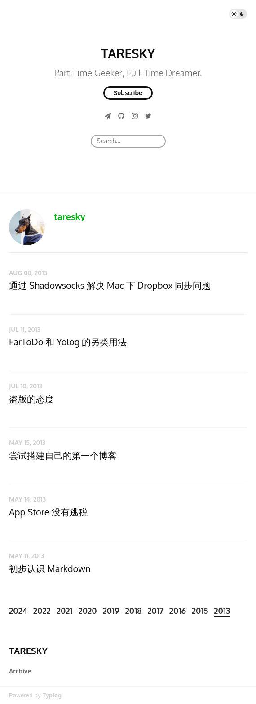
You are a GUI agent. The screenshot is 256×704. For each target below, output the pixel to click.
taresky (69, 216)
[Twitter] (148, 115)
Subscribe (128, 93)
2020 (87, 611)
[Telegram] (107, 115)
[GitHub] (121, 115)
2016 (177, 611)
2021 (65, 611)
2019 (110, 611)
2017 (155, 611)
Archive (20, 671)
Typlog (52, 695)
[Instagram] (134, 115)
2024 (18, 611)
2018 (133, 611)
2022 (42, 611)
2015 (200, 611)
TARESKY (128, 53)
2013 (222, 611)
